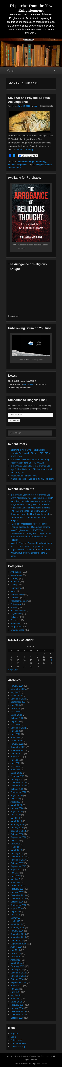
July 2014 (15, 989)
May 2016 (15, 918)
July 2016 (15, 911)
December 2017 (18, 856)
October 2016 (17, 901)
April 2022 (15, 737)
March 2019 (16, 821)
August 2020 (17, 795)
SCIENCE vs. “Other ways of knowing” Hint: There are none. (31, 552)
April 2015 (15, 960)
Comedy (15, 578)
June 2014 (16, 992)
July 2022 (15, 731)
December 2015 (18, 934)
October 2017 (17, 863)
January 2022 (17, 744)
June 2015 (16, 953)
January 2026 (17, 686)
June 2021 (16, 763)
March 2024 (16, 715)
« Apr (10, 670)
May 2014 (15, 995)
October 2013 (17, 1018)
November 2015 (18, 937)
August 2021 (17, 756)
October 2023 (17, 718)
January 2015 (17, 969)
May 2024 (15, 711)
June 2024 (16, 708)
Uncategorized (17, 630)
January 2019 (17, 827)
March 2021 (16, 773)
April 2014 (15, 998)
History (14, 584)
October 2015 (17, 940)
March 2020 (16, 805)
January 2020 (17, 808)
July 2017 (15, 872)
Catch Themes (41, 1064)
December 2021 (18, 747)
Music (13, 591)
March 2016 (16, 924)
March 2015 (16, 963)
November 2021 (18, 750)
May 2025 (15, 692)
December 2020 (18, 782)
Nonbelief (15, 597)
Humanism (16, 588)
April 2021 (15, 769)
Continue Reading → (26, 149)
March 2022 (16, 740)
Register (15, 1033)
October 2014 (17, 979)
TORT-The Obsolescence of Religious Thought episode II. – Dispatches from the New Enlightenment (30, 527)
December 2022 (18, 728)
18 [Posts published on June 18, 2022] (51, 660)
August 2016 (17, 908)
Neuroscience (17, 594)
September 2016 (18, 905)
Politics (14, 607)
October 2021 (17, 753)
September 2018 (18, 837)
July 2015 (15, 950)
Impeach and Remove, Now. (24, 475)
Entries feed (16, 1040)
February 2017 (18, 889)
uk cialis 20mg (17, 543)
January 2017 (17, 892)
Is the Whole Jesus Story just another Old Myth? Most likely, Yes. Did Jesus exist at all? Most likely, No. (32, 469)
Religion (39, 165)
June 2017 (16, 876)
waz (35, 106)
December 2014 (18, 972)
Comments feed (18, 1043)
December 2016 (18, 895)
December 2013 (18, 1011)
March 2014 (16, 1001)
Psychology (40, 162)
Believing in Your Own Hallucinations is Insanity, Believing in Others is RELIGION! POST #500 (31, 453)
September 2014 (18, 982)
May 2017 (15, 879)
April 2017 (15, 882)
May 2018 (15, 843)
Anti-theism (16, 572)
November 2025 (18, 689)
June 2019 (16, 814)
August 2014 (17, 985)
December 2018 (18, 831)
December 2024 (18, 699)
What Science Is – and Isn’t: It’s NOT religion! (32, 479)
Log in (13, 1037)
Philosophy (16, 604)
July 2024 (15, 705)
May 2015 (15, 956)
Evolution (15, 581)
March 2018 (16, 850)
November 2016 (18, 898)
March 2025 (16, 695)
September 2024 (18, 702)
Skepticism (22, 165)
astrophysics (16, 575)
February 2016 (18, 927)
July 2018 (15, 840)
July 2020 (15, 798)
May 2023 (15, 724)
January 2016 (17, 931)
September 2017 (18, 866)
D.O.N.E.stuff (29, 384)
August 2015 (17, 947)
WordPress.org (18, 1046)
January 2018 (17, 853)
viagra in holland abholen (23, 549)
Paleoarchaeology (25, 162)
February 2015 (18, 966)
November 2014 (18, 976)
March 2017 (16, 885)
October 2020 (17, 789)
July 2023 (15, 721)
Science (12, 165)
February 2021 (18, 776)
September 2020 (18, 792)
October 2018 (17, 834)
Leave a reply (46, 106)
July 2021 (15, 760)
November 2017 (18, 860)
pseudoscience (18, 610)
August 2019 (17, 811)
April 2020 (15, 802)
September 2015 (18, 943)
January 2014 (17, 1008)
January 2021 (17, 779)
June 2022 (16, 734)
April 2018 (15, 847)
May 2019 (15, 818)
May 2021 (15, 766)
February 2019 (18, 824)
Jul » (16, 670)
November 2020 (18, 785)
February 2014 (18, 1005)
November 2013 (18, 1014)
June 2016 (16, 914)
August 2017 (17, 869)
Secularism (16, 623)
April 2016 (15, 921)
